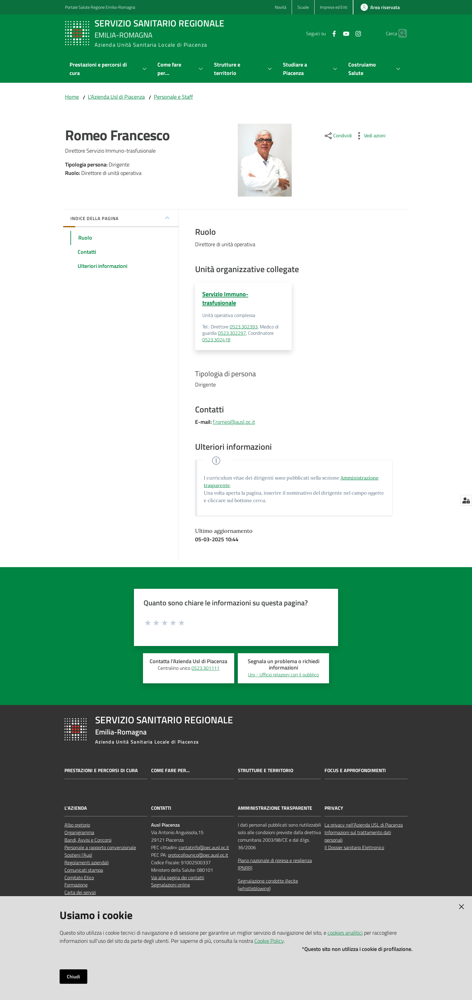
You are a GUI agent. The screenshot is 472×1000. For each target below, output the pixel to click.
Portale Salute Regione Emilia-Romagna (100, 7)
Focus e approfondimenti (355, 770)
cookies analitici (345, 933)
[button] (400, 33)
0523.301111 (205, 668)
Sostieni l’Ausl (78, 855)
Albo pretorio (77, 825)
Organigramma (79, 833)
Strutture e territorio (265, 770)
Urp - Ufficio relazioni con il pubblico (283, 675)
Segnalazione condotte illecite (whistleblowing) (268, 884)
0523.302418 (216, 339)
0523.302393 (244, 327)
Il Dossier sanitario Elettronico (354, 847)
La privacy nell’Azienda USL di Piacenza (363, 825)
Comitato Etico (79, 877)
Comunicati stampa (83, 870)
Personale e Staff (173, 97)
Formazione (76, 885)
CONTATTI (161, 808)
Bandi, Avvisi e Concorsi (87, 840)
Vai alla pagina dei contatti (177, 877)
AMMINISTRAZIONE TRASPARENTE (275, 808)
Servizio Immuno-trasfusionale (225, 298)
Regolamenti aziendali (86, 862)
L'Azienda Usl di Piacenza (116, 97)
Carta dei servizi (80, 892)
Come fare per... (170, 770)
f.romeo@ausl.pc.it (234, 422)
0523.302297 (232, 333)
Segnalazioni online (170, 885)
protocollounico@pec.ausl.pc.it (198, 855)
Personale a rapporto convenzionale (100, 847)
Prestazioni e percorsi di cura (101, 770)
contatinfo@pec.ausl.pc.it (204, 847)
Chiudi (73, 976)
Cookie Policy (269, 941)
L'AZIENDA (75, 808)
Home (72, 97)
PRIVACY (333, 808)
